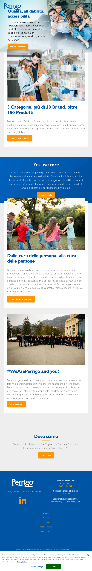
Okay (54, 567)
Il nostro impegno (46, 527)
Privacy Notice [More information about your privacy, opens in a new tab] (22, 563)
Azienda (46, 513)
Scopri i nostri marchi (19, 138)
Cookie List (68, 549)
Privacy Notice (47, 549)
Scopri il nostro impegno (20, 299)
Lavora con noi (16, 404)
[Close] (88, 556)
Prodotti (46, 517)
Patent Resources (35, 549)
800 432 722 (65, 486)
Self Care (46, 522)
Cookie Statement (58, 549)
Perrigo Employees (22, 549)
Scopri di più (45, 194)
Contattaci (46, 455)
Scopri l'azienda (17, 46)
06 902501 (65, 493)
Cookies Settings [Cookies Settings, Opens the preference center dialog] (37, 567)
